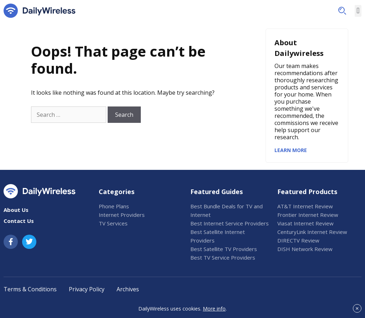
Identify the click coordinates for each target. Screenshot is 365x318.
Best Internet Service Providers (229, 223)
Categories (116, 191)
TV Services (113, 223)
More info (214, 308)
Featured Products (307, 191)
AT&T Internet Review (305, 206)
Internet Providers (122, 214)
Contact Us (19, 220)
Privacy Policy (86, 289)
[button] (342, 11)
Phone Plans (114, 206)
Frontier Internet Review (307, 214)
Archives (128, 289)
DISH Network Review (305, 248)
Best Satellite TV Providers (223, 248)
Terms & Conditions (30, 289)
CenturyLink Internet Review (312, 231)
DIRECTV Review (298, 240)
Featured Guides (216, 191)
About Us (16, 209)
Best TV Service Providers (222, 257)
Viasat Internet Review (305, 223)
